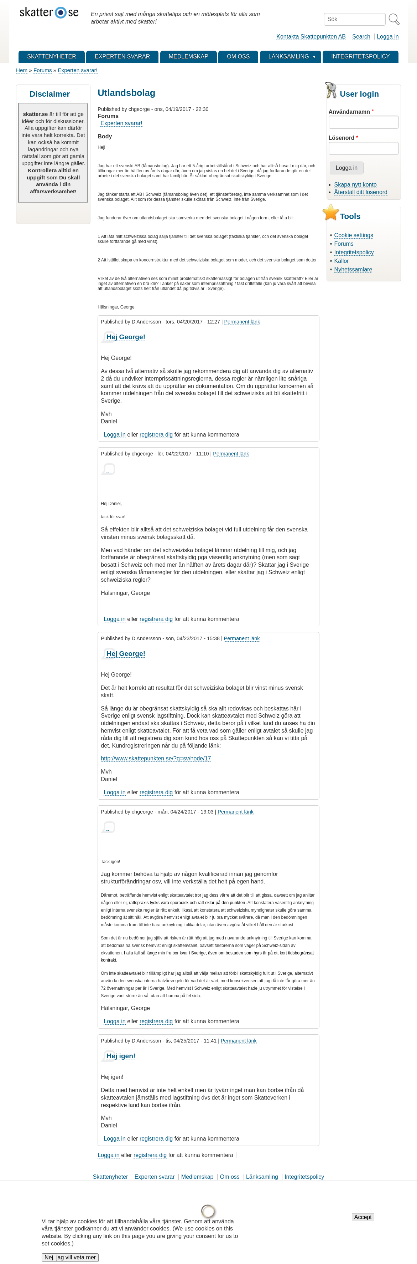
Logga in (387, 37)
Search (361, 37)
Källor (341, 261)
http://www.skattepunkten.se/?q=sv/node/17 (156, 758)
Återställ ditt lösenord (360, 192)
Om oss (230, 1177)
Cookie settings (353, 235)
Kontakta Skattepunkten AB (311, 37)
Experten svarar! (77, 70)
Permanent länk (242, 322)
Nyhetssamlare (353, 269)
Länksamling (262, 1177)
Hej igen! (120, 1056)
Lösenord (342, 138)
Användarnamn (349, 112)
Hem (21, 70)
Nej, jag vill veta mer (70, 1258)
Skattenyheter (110, 1177)
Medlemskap (197, 1177)
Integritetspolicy (354, 252)
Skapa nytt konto (355, 185)
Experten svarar (155, 1177)
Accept (363, 1218)
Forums (42, 70)
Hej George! (125, 337)
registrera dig (156, 435)
